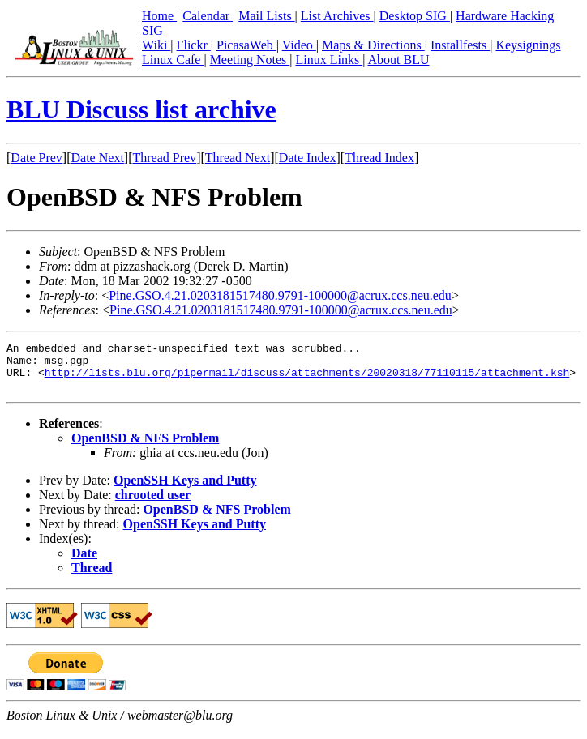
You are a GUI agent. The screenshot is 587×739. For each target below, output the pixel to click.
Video (299, 45)
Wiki (156, 45)
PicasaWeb (246, 45)
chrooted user (153, 504)
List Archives (337, 16)
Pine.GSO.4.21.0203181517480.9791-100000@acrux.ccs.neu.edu (280, 295)
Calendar (207, 16)
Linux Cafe (173, 59)
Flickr (194, 45)
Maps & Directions (373, 45)
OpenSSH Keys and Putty (185, 490)
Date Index (307, 157)
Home (159, 16)
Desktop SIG (414, 16)
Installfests (460, 45)
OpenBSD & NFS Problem (145, 448)
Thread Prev (164, 157)
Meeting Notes (250, 59)
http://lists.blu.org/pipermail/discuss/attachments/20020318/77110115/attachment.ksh (307, 379)
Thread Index (379, 157)
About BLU (398, 59)
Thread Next (237, 157)
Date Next (97, 157)
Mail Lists (266, 16)
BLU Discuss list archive (141, 109)
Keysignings (527, 45)
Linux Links (328, 59)
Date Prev (36, 157)
